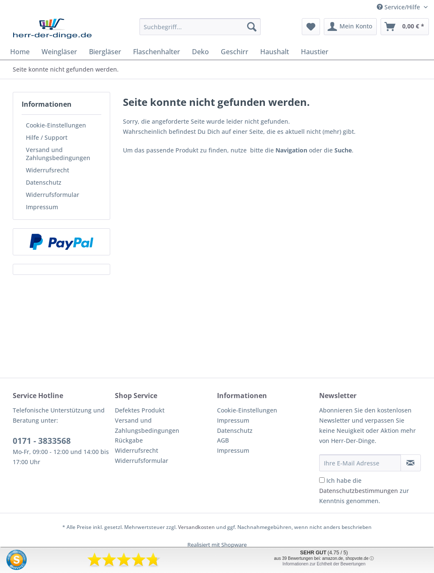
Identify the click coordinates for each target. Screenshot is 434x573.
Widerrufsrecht (47, 170)
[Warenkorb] (405, 26)
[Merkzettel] (311, 26)
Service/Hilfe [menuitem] (399, 7)
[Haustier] (314, 52)
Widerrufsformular (52, 195)
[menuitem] (200, 30)
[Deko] (200, 52)
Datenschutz (43, 182)
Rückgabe (129, 440)
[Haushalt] (274, 52)
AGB (223, 440)
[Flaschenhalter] (156, 52)
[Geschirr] (234, 52)
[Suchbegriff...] (200, 26)
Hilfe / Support (46, 137)
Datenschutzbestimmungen (358, 491)
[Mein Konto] (350, 26)
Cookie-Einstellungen (56, 125)
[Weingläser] (59, 52)
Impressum (42, 207)
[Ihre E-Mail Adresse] (360, 462)
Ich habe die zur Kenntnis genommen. (364, 490)
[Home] (20, 52)
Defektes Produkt (139, 410)
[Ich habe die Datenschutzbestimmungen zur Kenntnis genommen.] (322, 480)
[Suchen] (252, 26)
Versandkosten (196, 527)
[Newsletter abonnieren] (411, 462)
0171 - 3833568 (42, 440)
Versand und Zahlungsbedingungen (58, 154)
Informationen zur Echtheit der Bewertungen (324, 564)
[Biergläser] (105, 52)
